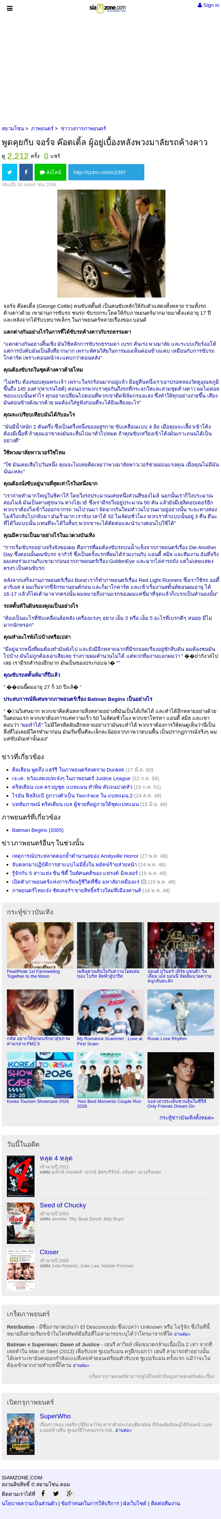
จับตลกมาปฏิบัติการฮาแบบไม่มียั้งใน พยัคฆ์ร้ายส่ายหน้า (74, 864)
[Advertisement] (110, 69)
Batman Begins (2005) (38, 830)
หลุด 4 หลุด (56, 1158)
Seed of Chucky (63, 1205)
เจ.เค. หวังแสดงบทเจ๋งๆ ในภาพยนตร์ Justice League (71, 778)
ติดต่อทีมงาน (165, 1503)
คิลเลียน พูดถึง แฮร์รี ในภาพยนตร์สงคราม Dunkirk (68, 770)
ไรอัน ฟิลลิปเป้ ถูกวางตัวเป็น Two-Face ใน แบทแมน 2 (72, 795)
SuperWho (55, 1416)
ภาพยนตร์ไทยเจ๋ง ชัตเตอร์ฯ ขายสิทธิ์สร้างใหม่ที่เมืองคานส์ (76, 890)
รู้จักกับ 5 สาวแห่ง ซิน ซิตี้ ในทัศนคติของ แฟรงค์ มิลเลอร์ (75, 873)
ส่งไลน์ (50, 172)
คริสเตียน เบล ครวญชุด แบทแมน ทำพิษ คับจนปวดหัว (72, 787)
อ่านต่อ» (182, 1334)
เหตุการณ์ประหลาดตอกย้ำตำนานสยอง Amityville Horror (75, 856)
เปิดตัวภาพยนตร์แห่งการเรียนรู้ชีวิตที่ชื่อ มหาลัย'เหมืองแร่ (76, 882)
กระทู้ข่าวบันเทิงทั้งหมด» (187, 1117)
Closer (49, 1252)
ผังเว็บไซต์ (134, 1503)
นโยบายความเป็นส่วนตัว (29, 1503)
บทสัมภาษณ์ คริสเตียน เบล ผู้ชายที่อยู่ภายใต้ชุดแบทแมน (75, 804)
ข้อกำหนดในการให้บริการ (90, 1503)
